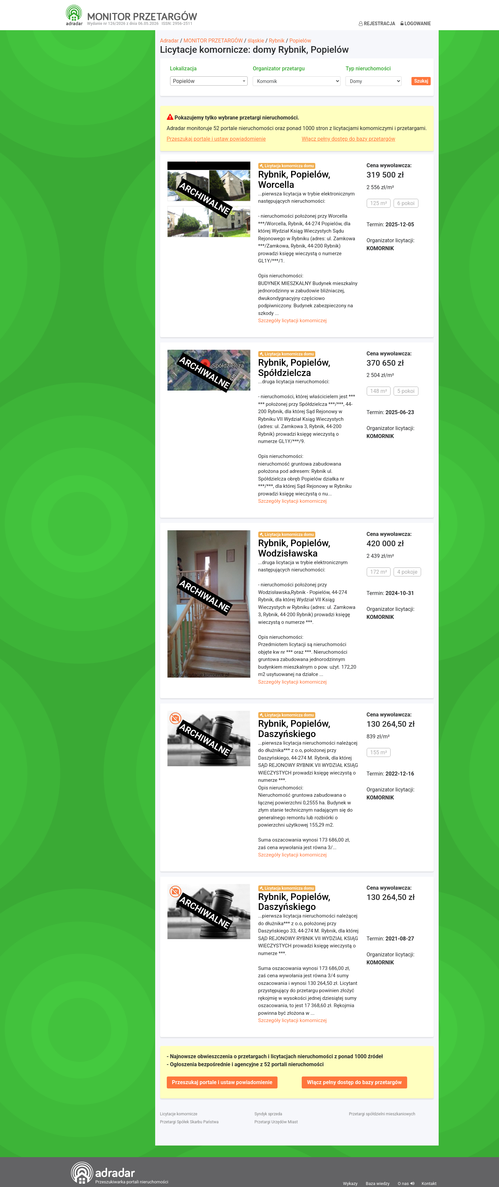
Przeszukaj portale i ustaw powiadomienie (216, 139)
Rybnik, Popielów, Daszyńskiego (294, 728)
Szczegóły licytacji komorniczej (292, 321)
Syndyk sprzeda (268, 1114)
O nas (403, 1183)
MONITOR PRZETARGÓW (213, 40)
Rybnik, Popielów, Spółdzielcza (294, 367)
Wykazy (350, 1183)
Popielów (300, 40)
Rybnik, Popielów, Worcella (294, 179)
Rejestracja (377, 23)
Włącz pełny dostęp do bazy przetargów (348, 139)
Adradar (169, 40)
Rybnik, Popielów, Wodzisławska (294, 548)
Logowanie (416, 23)
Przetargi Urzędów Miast (276, 1122)
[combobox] (209, 81)
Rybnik (276, 40)
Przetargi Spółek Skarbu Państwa (189, 1122)
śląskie (256, 40)
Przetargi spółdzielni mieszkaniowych (382, 1114)
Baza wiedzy (378, 1183)
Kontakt (429, 1183)
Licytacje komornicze (179, 1114)
